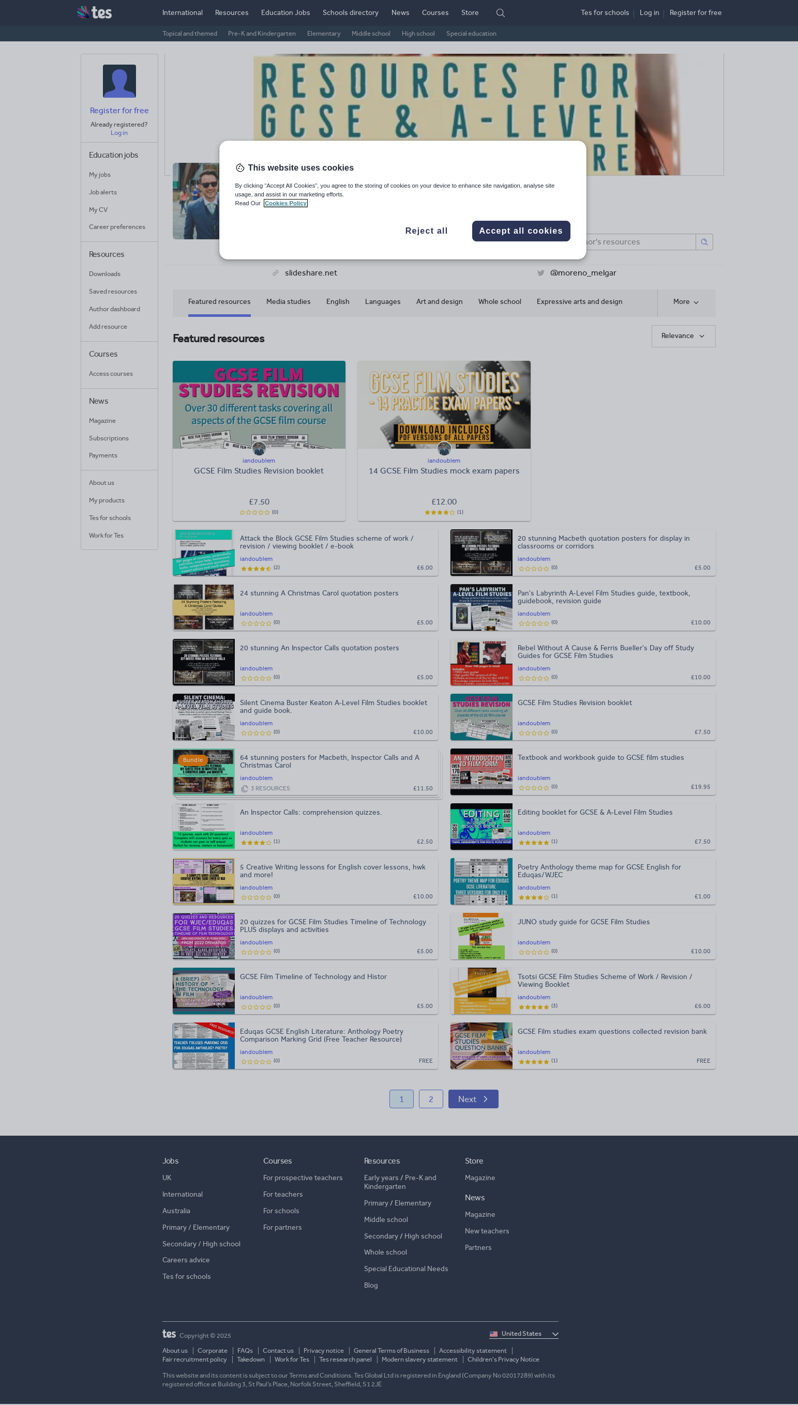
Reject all (426, 230)
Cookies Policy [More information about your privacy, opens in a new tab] (286, 203)
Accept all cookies (521, 230)
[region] (402, 200)
